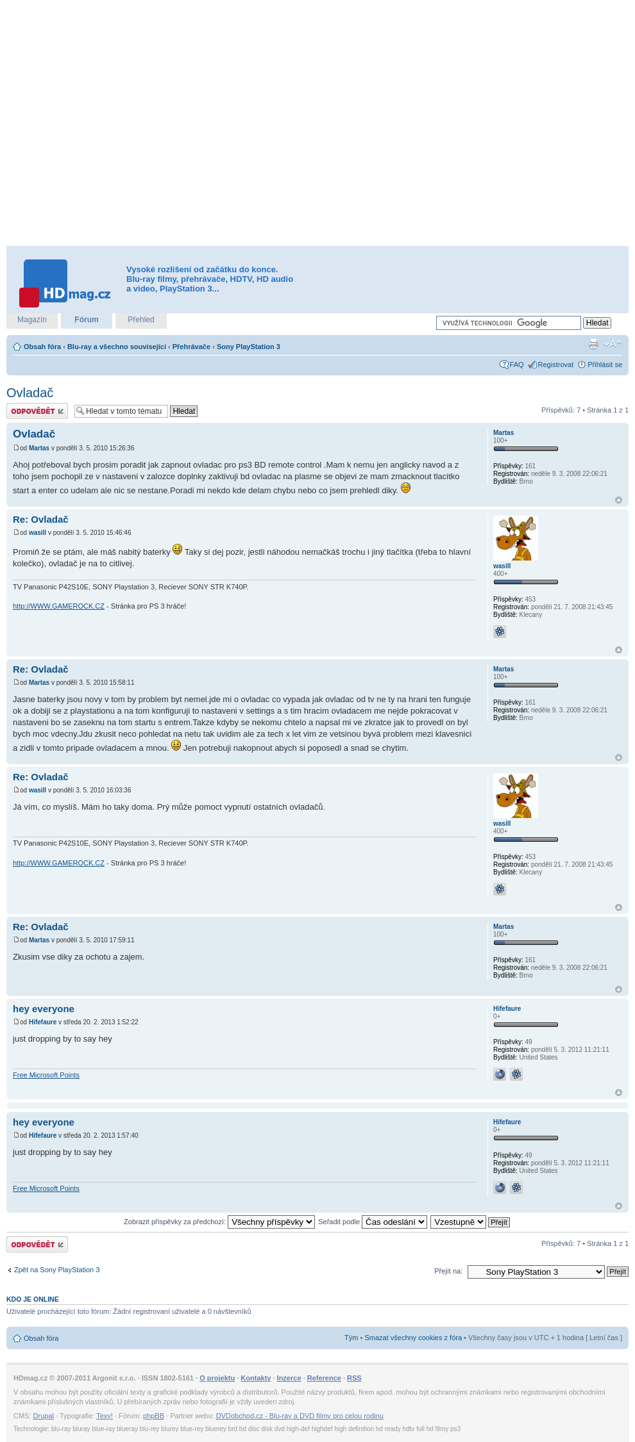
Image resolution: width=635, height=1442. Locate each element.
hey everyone (43, 1008)
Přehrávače (191, 346)
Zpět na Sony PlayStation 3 (56, 1270)
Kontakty (256, 1378)
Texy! (104, 1416)
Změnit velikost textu (613, 344)
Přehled (141, 319)
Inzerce (289, 1378)
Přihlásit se (605, 364)
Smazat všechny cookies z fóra (413, 1337)
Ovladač (29, 393)
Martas (39, 448)
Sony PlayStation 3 (248, 346)
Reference (324, 1378)
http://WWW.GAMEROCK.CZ (59, 606)
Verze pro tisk (593, 344)
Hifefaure (42, 1022)
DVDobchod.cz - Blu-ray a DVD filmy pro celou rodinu (300, 1416)
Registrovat (556, 364)
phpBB (153, 1416)
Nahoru (618, 500)
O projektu (217, 1378)
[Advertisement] (135, 123)
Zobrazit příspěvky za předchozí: (219, 1221)
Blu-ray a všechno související (116, 346)
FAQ (517, 364)
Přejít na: (448, 1271)
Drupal (43, 1416)
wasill (37, 532)
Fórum (86, 319)
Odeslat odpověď (37, 411)
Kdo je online (32, 1299)
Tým (351, 1337)
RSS (354, 1378)
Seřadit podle (372, 1221)
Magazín (32, 319)
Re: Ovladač (41, 519)
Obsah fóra (42, 346)
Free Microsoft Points (46, 1075)
